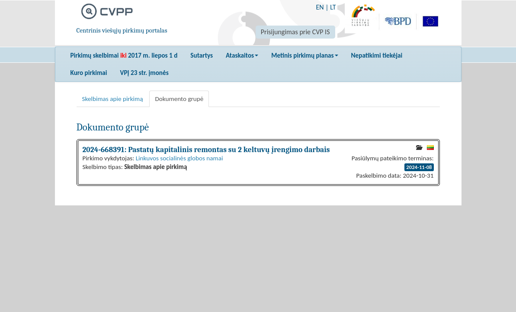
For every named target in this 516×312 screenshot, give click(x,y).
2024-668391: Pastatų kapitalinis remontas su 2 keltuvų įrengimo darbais (206, 149)
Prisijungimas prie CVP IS (295, 32)
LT (333, 7)
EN (320, 7)
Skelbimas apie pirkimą (112, 99)
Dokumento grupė (179, 99)
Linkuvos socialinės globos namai (179, 158)
